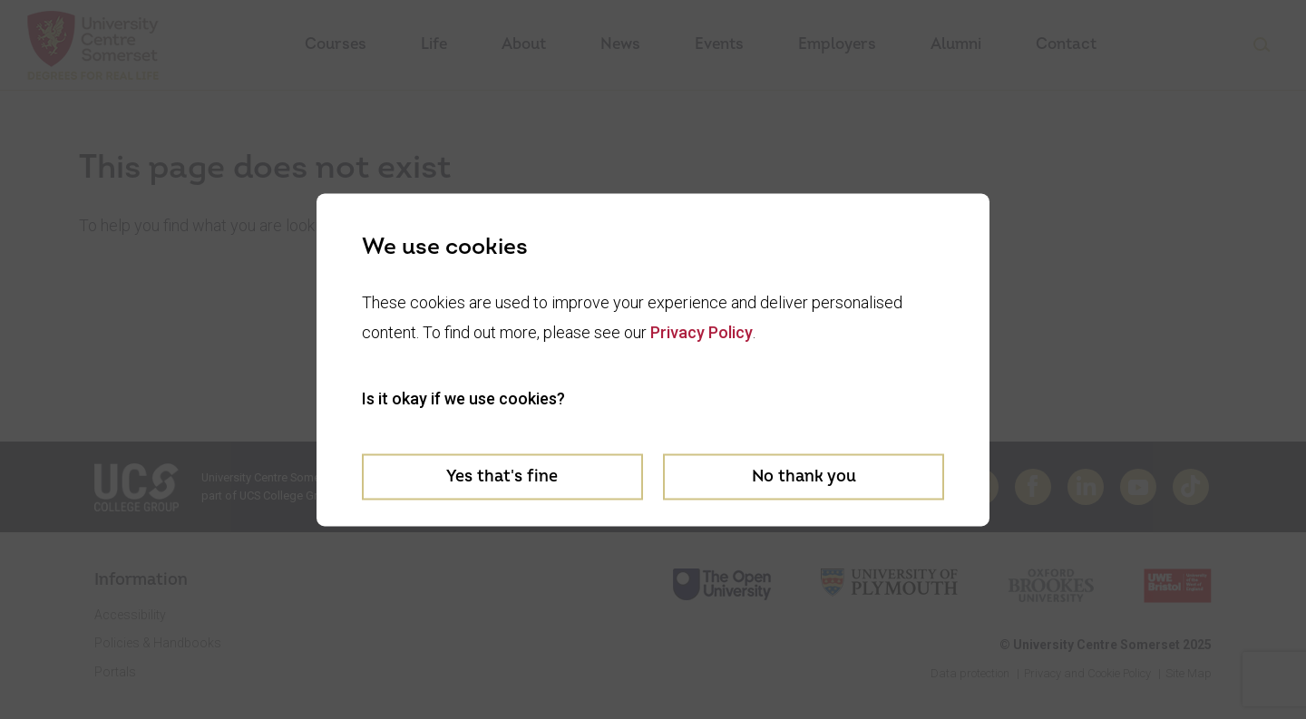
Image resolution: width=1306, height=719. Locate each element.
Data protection (970, 673)
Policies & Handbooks (157, 643)
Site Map (1188, 673)
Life (434, 43)
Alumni (956, 43)
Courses (335, 43)
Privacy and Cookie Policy (1087, 673)
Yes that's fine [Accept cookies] (502, 476)
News (620, 43)
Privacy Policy (701, 332)
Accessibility (130, 614)
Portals (115, 672)
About (524, 43)
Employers (837, 43)
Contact (1066, 43)
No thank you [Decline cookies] (804, 476)
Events (719, 43)
